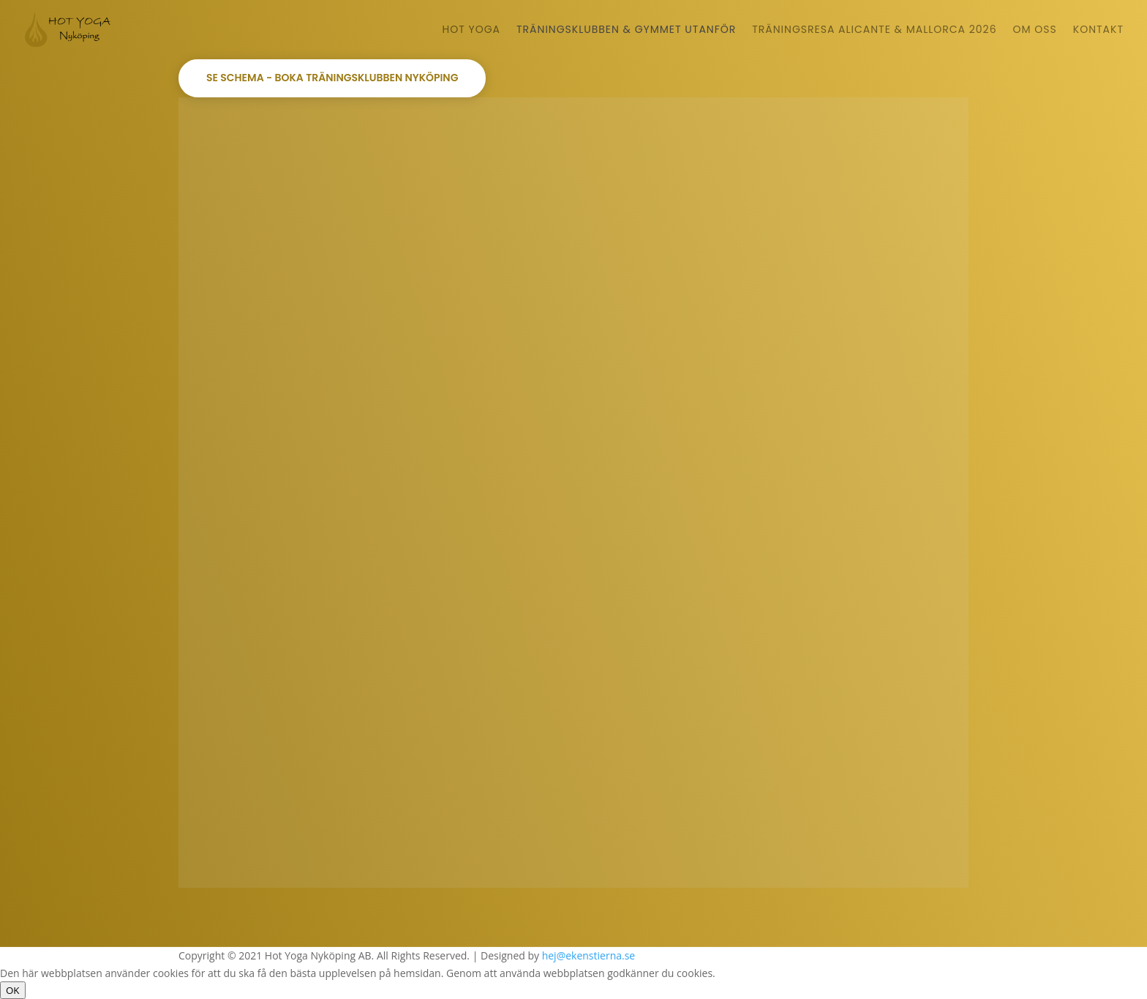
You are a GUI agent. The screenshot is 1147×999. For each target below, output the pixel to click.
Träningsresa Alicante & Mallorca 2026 (874, 30)
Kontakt (1098, 30)
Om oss (1035, 30)
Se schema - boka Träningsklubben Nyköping (332, 77)
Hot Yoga (472, 30)
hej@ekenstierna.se (589, 955)
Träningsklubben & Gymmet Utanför (626, 30)
